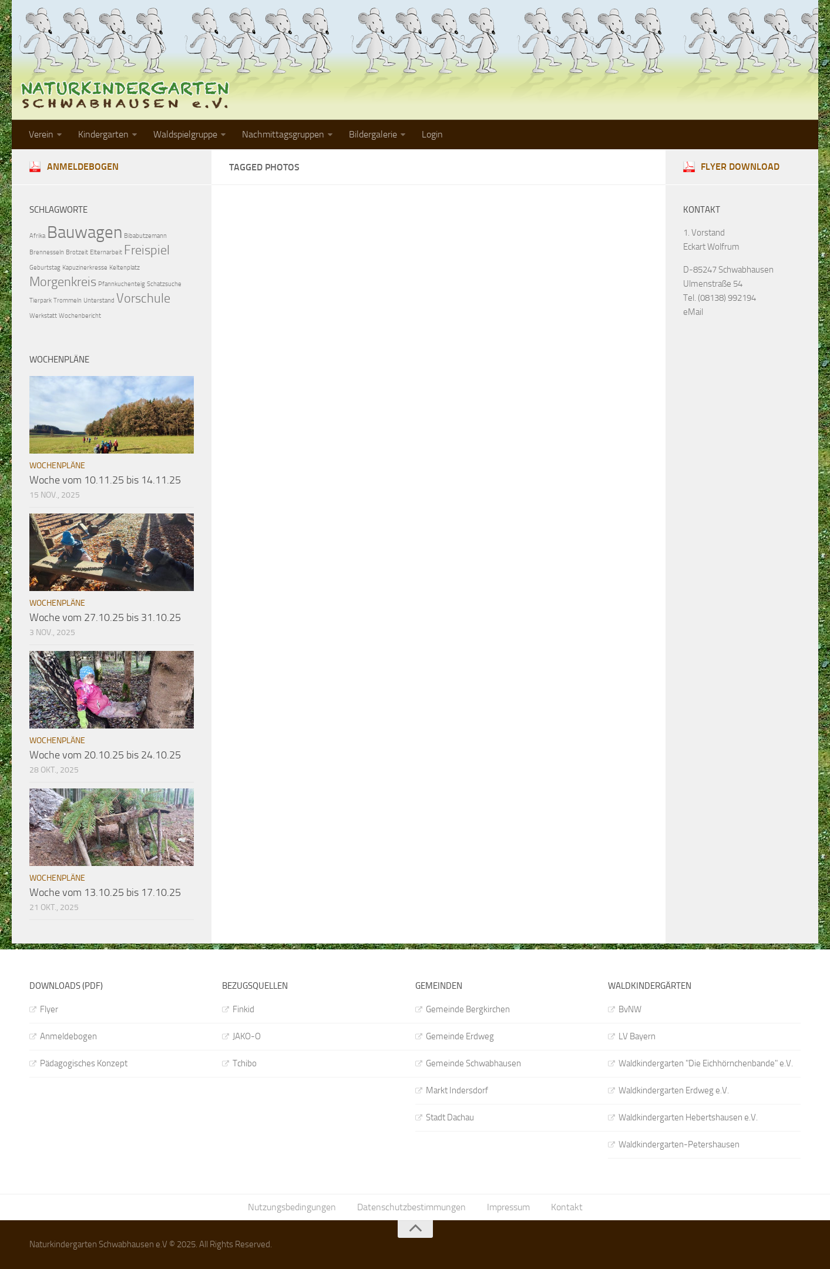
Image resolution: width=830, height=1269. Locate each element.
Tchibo (245, 1063)
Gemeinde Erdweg (460, 1036)
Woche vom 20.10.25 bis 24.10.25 (105, 754)
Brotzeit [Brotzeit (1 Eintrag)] (77, 252)
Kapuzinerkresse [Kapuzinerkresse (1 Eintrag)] (84, 267)
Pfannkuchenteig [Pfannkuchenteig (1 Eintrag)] (121, 284)
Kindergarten (103, 134)
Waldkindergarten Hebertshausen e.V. (688, 1117)
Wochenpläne (57, 466)
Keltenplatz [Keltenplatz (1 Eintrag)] (124, 267)
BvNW (630, 1009)
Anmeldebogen (83, 166)
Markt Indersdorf (457, 1090)
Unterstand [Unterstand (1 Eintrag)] (99, 300)
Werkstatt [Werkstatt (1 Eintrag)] (43, 316)
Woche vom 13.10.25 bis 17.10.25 (105, 892)
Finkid (243, 1009)
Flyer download (740, 166)
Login (432, 134)
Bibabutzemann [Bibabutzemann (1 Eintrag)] (145, 236)
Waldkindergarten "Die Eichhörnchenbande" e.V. (706, 1063)
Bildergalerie (373, 134)
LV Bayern (637, 1036)
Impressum (508, 1207)
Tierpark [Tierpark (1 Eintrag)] (40, 300)
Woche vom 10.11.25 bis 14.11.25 (105, 480)
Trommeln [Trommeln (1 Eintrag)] (67, 300)
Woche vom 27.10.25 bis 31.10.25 (105, 617)
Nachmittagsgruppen (283, 134)
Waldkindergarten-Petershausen (679, 1144)
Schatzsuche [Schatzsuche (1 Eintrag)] (164, 284)
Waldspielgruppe (185, 134)
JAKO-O (247, 1036)
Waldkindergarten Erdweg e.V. (674, 1090)
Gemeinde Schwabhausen (473, 1063)
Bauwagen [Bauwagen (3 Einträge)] (84, 232)
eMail (693, 312)
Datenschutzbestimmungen (411, 1207)
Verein (41, 134)
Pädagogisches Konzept (83, 1063)
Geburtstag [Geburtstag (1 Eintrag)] (45, 267)
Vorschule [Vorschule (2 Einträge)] (143, 298)
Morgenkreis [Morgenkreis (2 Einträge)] (62, 282)
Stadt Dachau (450, 1117)
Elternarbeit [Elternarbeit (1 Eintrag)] (106, 252)
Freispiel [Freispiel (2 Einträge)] (147, 250)
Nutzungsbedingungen (292, 1207)
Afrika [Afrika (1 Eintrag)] (37, 236)
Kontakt (567, 1207)
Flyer (49, 1009)
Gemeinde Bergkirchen (468, 1009)
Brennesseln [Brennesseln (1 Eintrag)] (46, 252)
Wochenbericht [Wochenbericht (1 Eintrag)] (80, 316)
